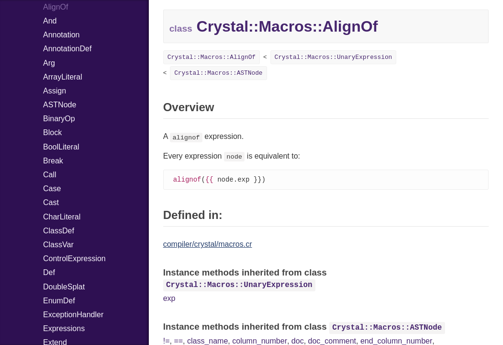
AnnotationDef (67, 49)
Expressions (64, 328)
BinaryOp (59, 119)
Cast (51, 202)
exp (169, 299)
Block (52, 132)
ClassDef (58, 231)
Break (53, 161)
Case (52, 188)
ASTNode (59, 105)
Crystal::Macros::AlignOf (212, 57)
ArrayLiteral (62, 77)
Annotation (61, 35)
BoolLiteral (61, 147)
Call (49, 175)
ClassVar (58, 245)
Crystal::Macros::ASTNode (218, 73)
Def (49, 272)
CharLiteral (61, 217)
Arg (49, 63)
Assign (54, 91)
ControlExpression (74, 258)
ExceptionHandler (73, 314)
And (49, 21)
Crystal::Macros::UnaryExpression (333, 57)
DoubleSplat (64, 287)
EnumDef (59, 301)
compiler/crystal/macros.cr (207, 245)
